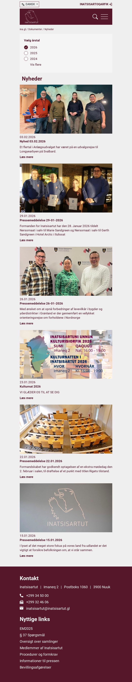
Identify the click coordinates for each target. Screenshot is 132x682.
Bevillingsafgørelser (35, 667)
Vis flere (35, 64)
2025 (33, 53)
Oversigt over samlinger (39, 641)
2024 (33, 59)
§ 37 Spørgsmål (32, 635)
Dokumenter (35, 29)
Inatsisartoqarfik (96, 4)
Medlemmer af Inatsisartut (41, 648)
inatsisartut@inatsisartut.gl (48, 608)
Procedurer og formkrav (39, 654)
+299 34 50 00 (37, 595)
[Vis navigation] (104, 16)
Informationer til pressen (39, 661)
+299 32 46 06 (37, 602)
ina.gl (23, 29)
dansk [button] (28, 4)
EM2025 (26, 628)
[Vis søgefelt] (95, 16)
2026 (33, 47)
